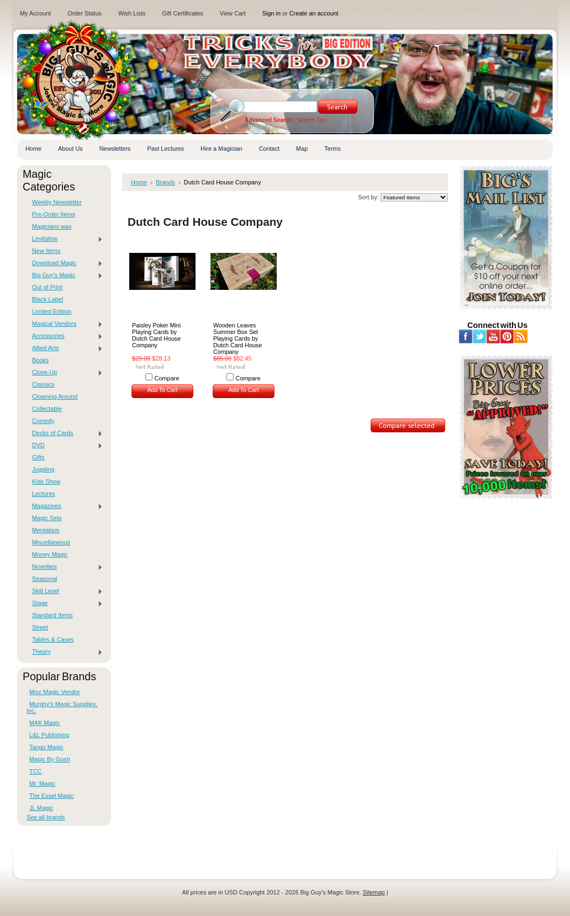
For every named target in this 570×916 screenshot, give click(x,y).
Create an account (314, 13)
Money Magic (50, 554)
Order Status (84, 13)
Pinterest (507, 336)
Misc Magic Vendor (54, 692)
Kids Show (46, 481)
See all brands (46, 817)
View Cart (233, 13)
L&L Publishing (49, 735)
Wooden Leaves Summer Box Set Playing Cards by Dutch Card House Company (237, 338)
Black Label (47, 299)
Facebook (466, 336)
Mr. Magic (42, 783)
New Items (46, 250)
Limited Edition (51, 311)
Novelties (65, 567)
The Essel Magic (51, 795)
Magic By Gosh (49, 759)
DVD (65, 445)
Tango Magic (46, 747)
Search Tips (311, 120)
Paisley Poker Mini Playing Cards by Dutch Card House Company (156, 335)
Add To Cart (162, 390)
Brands (165, 182)
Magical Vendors (65, 324)
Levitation (65, 239)
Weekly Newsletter (57, 202)
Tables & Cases (53, 639)
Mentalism (46, 530)
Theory (65, 652)
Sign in (271, 13)
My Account (35, 13)
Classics (43, 384)
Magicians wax (51, 226)
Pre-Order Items (53, 214)
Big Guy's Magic (65, 275)
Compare (167, 378)
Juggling (43, 469)
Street (40, 627)
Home (139, 182)
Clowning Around (54, 396)
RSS (521, 336)
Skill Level (65, 591)
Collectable (47, 408)
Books (40, 360)
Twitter (480, 336)
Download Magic (65, 263)
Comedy (43, 420)
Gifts (38, 457)
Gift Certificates (182, 13)
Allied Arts (65, 348)
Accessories (65, 336)
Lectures (43, 493)
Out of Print (47, 287)
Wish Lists (132, 13)
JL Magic (41, 807)
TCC (35, 771)
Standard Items (52, 615)
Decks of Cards (65, 433)
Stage (65, 603)
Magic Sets (47, 518)
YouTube (493, 336)
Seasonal (44, 578)
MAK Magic (44, 722)
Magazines (65, 506)
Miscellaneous (51, 542)
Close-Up (65, 373)
